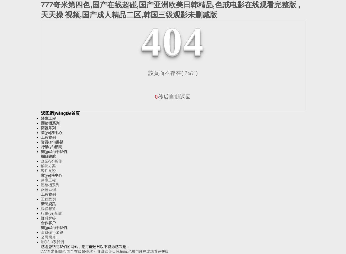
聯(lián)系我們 (52, 242)
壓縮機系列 (50, 123)
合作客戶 (48, 223)
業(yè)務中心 (51, 133)
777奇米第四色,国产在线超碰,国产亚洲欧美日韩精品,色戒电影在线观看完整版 (105, 251)
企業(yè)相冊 (51, 161)
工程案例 (48, 137)
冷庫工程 (48, 118)
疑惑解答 (48, 218)
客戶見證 (48, 171)
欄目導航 (48, 156)
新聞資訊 (48, 204)
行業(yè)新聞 (51, 147)
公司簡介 (48, 237)
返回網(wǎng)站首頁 (60, 113)
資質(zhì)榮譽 (52, 142)
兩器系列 (48, 128)
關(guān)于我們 (54, 152)
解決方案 (48, 166)
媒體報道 (48, 209)
